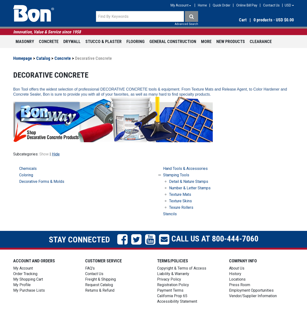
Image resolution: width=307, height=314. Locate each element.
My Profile (22, 285)
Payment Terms (170, 290)
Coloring (26, 175)
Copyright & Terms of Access (181, 268)
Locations (237, 279)
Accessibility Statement (177, 301)
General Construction (172, 41)
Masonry (25, 41)
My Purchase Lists (29, 290)
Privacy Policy (169, 279)
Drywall (72, 41)
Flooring (135, 41)
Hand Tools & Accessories (185, 168)
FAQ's (90, 268)
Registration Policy (173, 285)
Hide (56, 154)
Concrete (49, 41)
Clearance (261, 41)
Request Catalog (99, 285)
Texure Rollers (181, 207)
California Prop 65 (172, 296)
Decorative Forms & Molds (41, 181)
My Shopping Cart (28, 279)
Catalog (43, 58)
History (235, 273)
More (206, 41)
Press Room (239, 285)
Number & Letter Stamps (190, 188)
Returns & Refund (99, 290)
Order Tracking (25, 273)
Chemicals (28, 168)
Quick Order (221, 5)
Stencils (170, 214)
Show (44, 154)
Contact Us (271, 5)
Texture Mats (180, 194)
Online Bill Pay (246, 5)
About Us (236, 268)
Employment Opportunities (251, 290)
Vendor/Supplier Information (253, 296)
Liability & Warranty (173, 273)
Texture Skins (180, 201)
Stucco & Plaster (103, 41)
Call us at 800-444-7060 (213, 238)
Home (202, 5)
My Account (23, 268)
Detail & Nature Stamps (188, 181)
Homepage (22, 58)
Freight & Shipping (100, 279)
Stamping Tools (176, 175)
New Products (230, 41)
